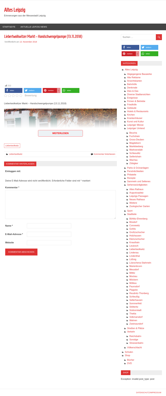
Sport (129, 211)
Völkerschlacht (134, 347)
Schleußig (134, 296)
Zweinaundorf (136, 324)
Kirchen (131, 115)
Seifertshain (135, 156)
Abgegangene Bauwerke (139, 74)
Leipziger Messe (135, 125)
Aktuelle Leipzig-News (33, 27)
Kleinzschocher (137, 239)
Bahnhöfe (132, 84)
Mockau (133, 276)
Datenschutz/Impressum (148, 392)
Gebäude (131, 108)
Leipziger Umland (136, 128)
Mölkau (133, 283)
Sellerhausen (135, 300)
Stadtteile (132, 214)
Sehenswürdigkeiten (137, 185)
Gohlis (132, 229)
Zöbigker (133, 163)
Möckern (133, 279)
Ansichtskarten (134, 81)
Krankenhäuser (134, 118)
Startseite (9, 27)
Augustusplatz (136, 193)
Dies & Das (132, 91)
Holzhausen (135, 235)
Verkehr (131, 331)
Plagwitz (133, 290)
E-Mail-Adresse (14, 234)
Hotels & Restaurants (137, 111)
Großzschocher (137, 232)
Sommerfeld (135, 303)
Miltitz (132, 273)
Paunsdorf (134, 286)
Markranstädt (135, 150)
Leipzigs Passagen (138, 196)
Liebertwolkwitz (12, 145)
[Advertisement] (60, 63)
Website (9, 242)
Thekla (132, 313)
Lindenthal (134, 256)
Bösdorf (133, 222)
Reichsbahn (135, 336)
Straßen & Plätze (135, 328)
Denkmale (132, 87)
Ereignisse (132, 98)
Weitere (133, 203)
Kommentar (12, 187)
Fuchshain (134, 136)
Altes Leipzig (14, 10)
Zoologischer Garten (139, 206)
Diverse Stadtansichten (138, 94)
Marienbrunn (135, 266)
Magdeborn (135, 143)
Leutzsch (133, 246)
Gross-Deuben (136, 139)
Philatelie (131, 174)
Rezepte (131, 178)
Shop (127, 355)
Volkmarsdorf (135, 317)
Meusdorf (134, 269)
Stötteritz (133, 307)
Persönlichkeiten (135, 171)
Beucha (133, 133)
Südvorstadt (135, 310)
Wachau (133, 160)
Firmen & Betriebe (136, 101)
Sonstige (133, 339)
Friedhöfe (132, 104)
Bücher (130, 360)
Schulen (129, 352)
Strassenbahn (136, 343)
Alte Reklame (134, 77)
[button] (13, 90)
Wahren (133, 320)
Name (9, 226)
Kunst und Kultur (135, 121)
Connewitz (134, 225)
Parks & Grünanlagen (138, 168)
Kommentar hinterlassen (104, 154)
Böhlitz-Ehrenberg (138, 218)
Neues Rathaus (137, 199)
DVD (129, 363)
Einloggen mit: (13, 171)
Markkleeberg (136, 146)
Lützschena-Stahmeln (140, 263)
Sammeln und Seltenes (138, 181)
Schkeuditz (134, 153)
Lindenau (134, 252)
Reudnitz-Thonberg (139, 293)
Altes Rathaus (136, 189)
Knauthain (134, 242)
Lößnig (132, 259)
